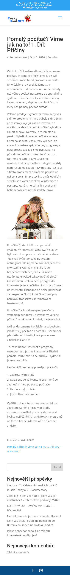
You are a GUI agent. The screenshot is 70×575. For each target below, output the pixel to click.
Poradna (53, 57)
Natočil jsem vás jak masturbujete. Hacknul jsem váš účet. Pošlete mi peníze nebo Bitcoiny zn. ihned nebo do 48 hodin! (34, 520)
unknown (21, 57)
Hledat (57, 467)
